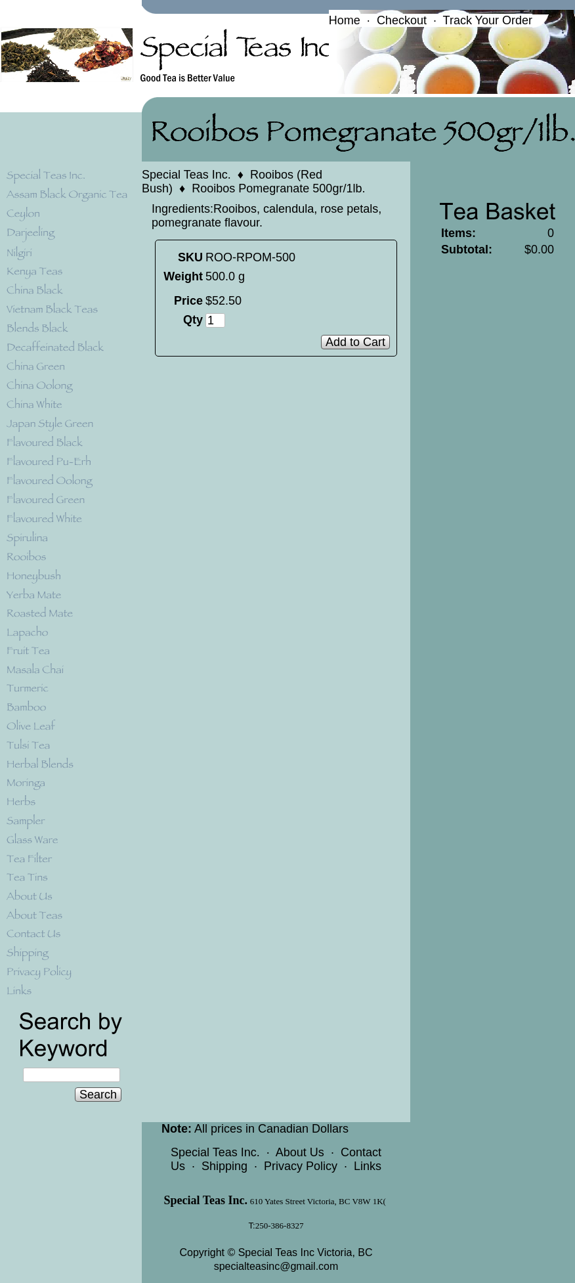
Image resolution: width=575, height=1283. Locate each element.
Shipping (224, 1166)
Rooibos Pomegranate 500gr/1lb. (278, 188)
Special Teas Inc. (186, 174)
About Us (300, 1152)
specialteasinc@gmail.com (276, 1266)
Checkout (402, 20)
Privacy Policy (300, 1166)
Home (344, 20)
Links (367, 1166)
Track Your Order (487, 20)
